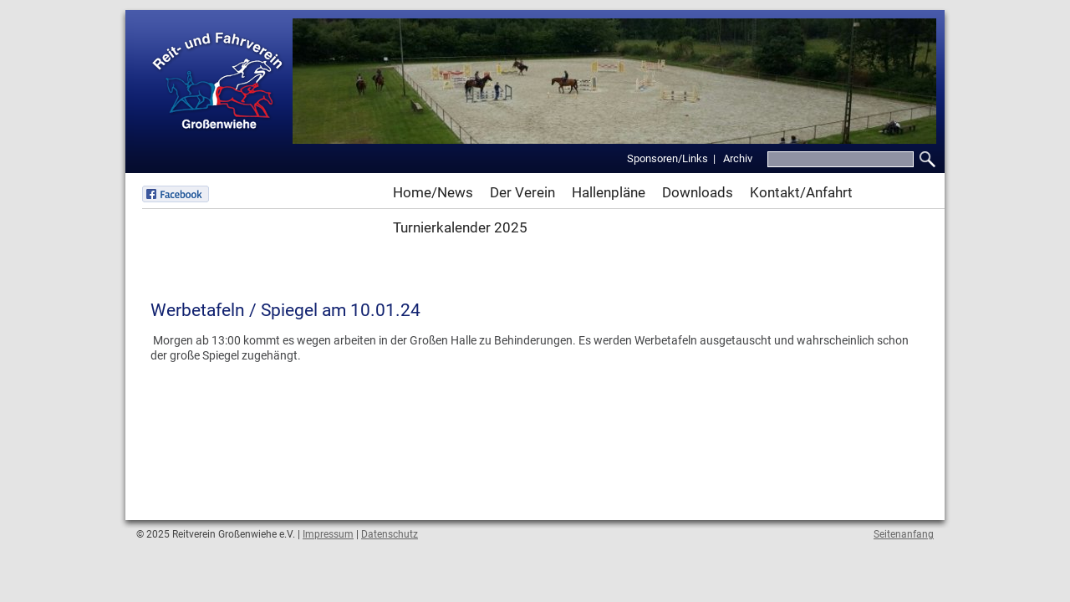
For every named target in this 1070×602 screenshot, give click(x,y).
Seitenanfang (904, 534)
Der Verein (522, 192)
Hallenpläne (608, 192)
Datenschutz (389, 534)
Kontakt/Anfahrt (801, 192)
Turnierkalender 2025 (460, 227)
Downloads (697, 192)
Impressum (328, 534)
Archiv (737, 158)
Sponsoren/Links (667, 158)
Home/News (433, 192)
